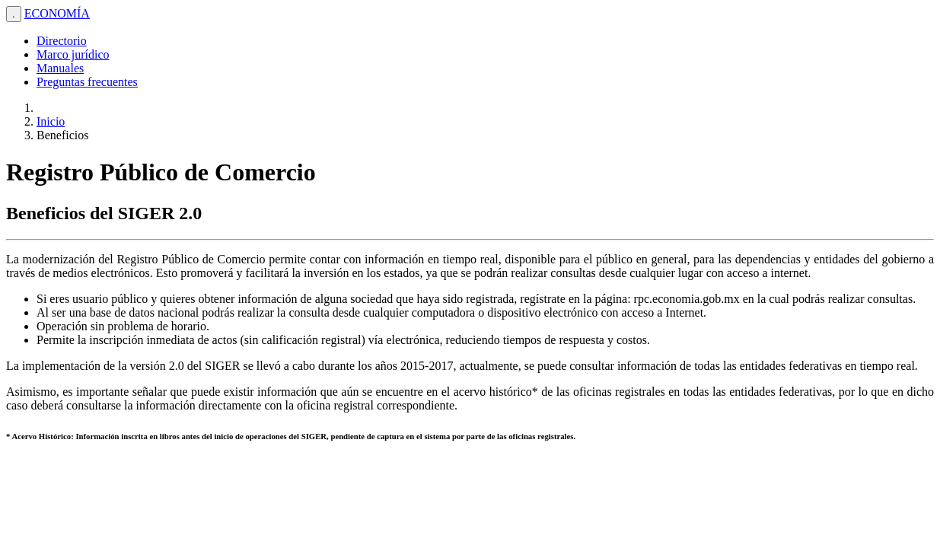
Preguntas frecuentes (87, 81)
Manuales (60, 68)
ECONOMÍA (57, 13)
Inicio (51, 121)
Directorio (62, 40)
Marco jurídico (73, 54)
